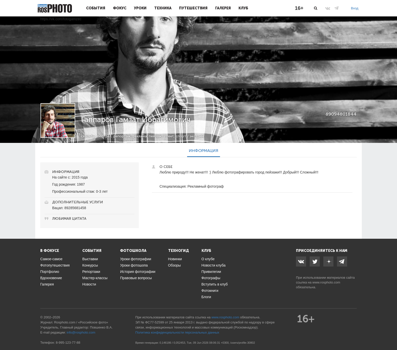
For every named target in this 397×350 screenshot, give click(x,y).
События (95, 8)
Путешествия (193, 8)
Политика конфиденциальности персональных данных (177, 332)
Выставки (90, 259)
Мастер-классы (94, 278)
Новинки (175, 259)
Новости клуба (214, 265)
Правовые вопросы (136, 278)
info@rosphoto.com (81, 332)
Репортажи (91, 272)
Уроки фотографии (135, 259)
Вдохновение (51, 278)
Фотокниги (210, 291)
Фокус (119, 8)
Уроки (140, 8)
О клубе (208, 259)
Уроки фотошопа (134, 265)
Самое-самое (51, 259)
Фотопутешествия (55, 265)
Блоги (206, 297)
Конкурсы (90, 265)
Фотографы (211, 278)
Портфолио (49, 272)
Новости (89, 284)
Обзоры (174, 265)
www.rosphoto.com (326, 282)
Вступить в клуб (215, 284)
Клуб (243, 8)
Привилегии (211, 272)
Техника (162, 8)
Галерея (223, 8)
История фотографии (137, 272)
